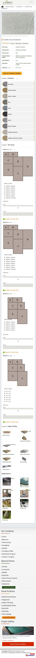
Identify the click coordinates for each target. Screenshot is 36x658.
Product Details (5, 43)
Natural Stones (9, 6)
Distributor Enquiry (8, 554)
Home (4, 537)
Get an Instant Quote (11, 73)
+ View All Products (9, 587)
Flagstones (6, 600)
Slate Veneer (6, 581)
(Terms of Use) (20, 651)
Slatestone (5, 584)
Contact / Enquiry (8, 557)
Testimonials (6, 542)
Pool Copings (6, 614)
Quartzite (5, 575)
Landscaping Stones (9, 605)
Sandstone (19, 6)
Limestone (5, 569)
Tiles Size (12, 43)
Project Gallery (7, 621)
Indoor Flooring (7, 603)
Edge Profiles (18, 43)
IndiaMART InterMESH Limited (22, 652)
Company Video (7, 551)
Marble (4, 572)
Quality (4, 548)
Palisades (5, 611)
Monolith (5, 608)
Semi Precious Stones (9, 578)
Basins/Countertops (9, 597)
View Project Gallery (18, 644)
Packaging (5, 545)
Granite (4, 567)
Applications (25, 43)
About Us (5, 539)
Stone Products (8, 591)
